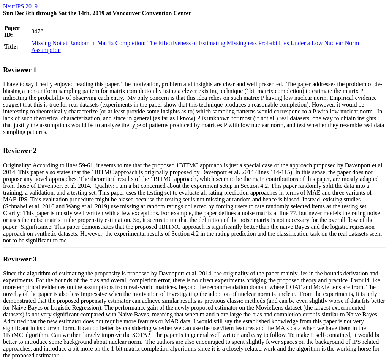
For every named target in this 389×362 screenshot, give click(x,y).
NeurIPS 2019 (20, 6)
